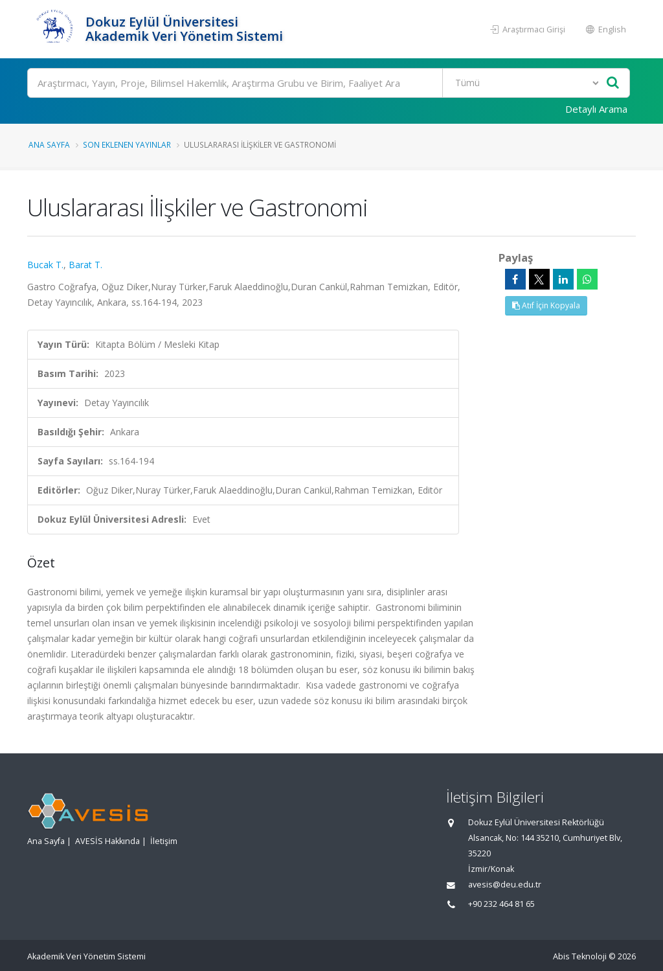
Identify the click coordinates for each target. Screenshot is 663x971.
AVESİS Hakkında (107, 841)
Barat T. (85, 264)
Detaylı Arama (596, 108)
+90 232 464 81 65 (501, 903)
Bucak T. (45, 264)
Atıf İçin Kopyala (546, 305)
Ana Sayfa (49, 144)
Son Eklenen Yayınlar (127, 144)
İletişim (163, 841)
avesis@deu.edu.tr (504, 884)
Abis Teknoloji (580, 956)
